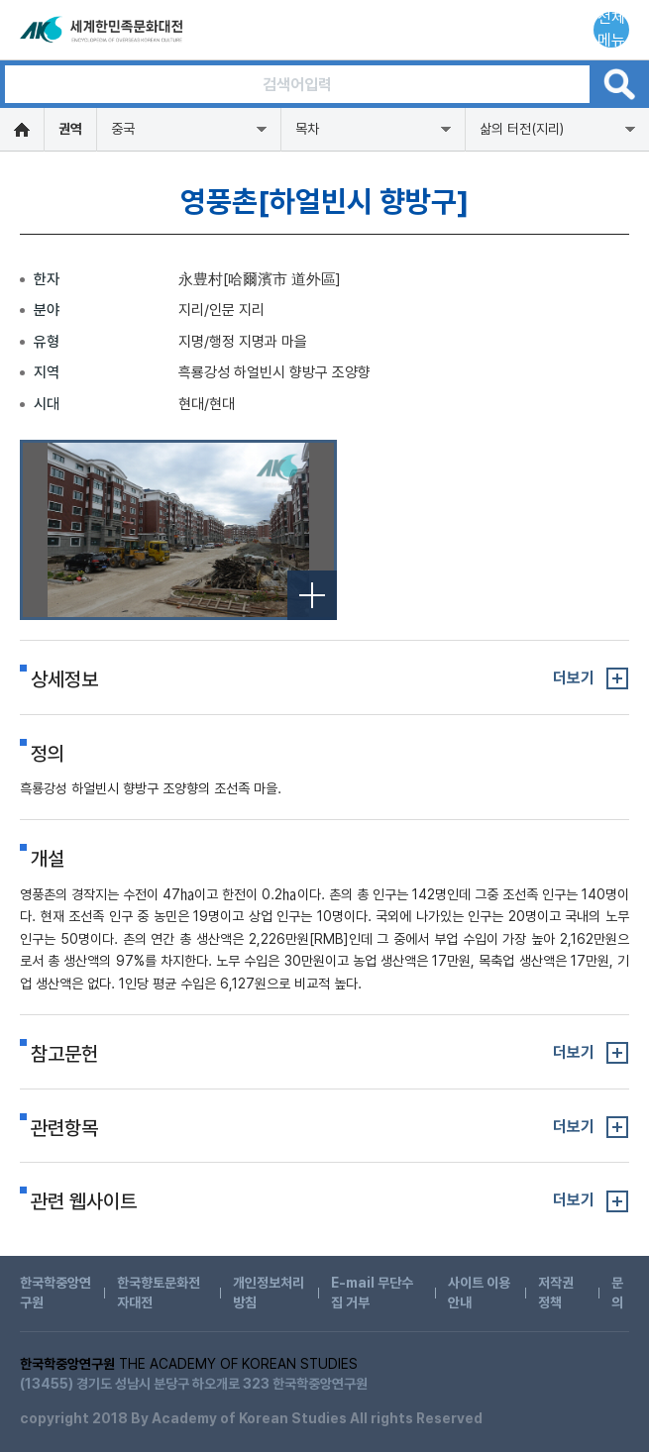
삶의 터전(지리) (522, 129)
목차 (307, 129)
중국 (123, 129)
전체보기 (312, 595)
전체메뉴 (611, 30)
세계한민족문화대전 (103, 30)
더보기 (574, 678)
